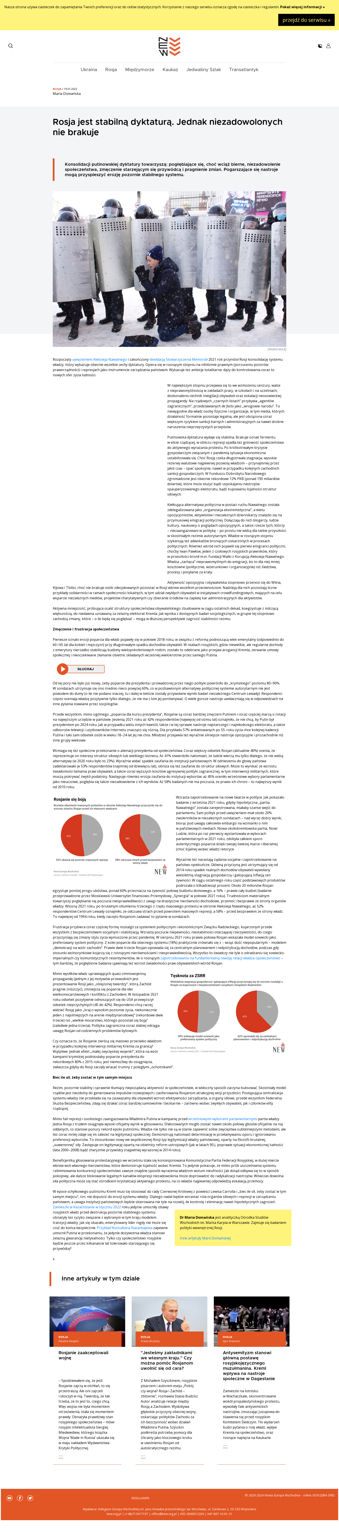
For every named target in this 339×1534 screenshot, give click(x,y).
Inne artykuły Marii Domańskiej (205, 1238)
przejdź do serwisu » (306, 19)
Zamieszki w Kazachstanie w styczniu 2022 (87, 1207)
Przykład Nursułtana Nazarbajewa (124, 1227)
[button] (10, 45)
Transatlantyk (243, 69)
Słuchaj (85, 669)
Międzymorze (139, 69)
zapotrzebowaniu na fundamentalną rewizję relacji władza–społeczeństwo (220, 958)
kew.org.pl (114, 1514)
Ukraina (89, 69)
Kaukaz (170, 69)
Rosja (111, 69)
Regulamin (140, 1498)
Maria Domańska (67, 93)
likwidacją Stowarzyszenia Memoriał (179, 359)
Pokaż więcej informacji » (302, 7)
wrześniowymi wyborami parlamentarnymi (222, 1118)
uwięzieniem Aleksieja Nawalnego (99, 359)
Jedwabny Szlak (203, 69)
